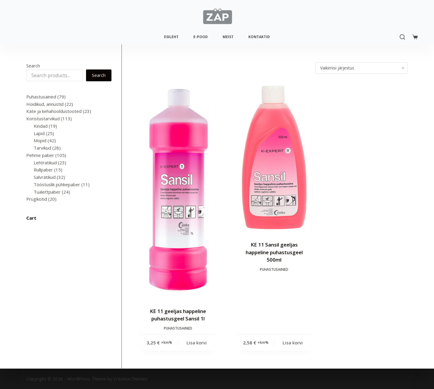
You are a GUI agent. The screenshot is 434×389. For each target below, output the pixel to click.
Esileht (171, 36)
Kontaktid (259, 36)
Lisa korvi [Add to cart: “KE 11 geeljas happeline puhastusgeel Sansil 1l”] (197, 343)
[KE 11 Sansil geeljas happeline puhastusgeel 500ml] (274, 157)
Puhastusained (178, 328)
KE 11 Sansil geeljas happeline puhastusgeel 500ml (274, 252)
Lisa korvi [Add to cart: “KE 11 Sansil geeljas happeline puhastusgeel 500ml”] (293, 343)
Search (33, 66)
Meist (228, 36)
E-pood (200, 36)
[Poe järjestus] (361, 68)
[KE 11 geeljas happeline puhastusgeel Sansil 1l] (178, 190)
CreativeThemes (131, 379)
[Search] (402, 37)
